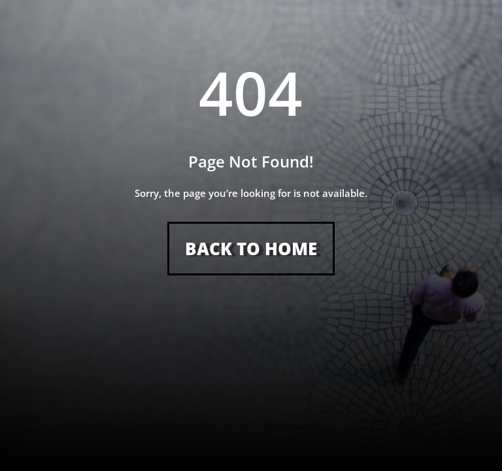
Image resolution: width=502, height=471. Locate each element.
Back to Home (251, 248)
